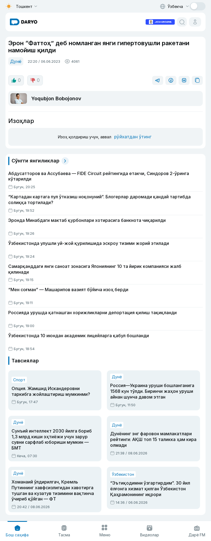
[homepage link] (23, 22)
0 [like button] (16, 80)
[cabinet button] (195, 22)
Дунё (15, 61)
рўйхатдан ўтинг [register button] (132, 136)
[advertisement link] (160, 21)
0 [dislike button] (35, 80)
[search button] (182, 22)
